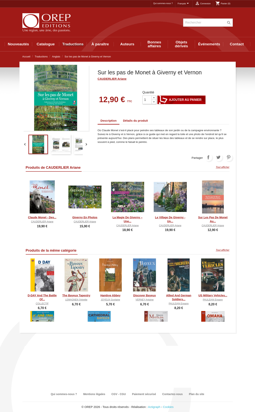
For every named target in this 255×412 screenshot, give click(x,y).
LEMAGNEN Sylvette (76, 299)
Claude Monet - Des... (42, 217)
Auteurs (127, 44)
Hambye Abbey (110, 295)
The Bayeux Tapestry (76, 295)
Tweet (218, 157)
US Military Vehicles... (212, 295)
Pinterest (228, 157)
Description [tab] (109, 120)
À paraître (100, 44)
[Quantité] (147, 100)
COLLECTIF (42, 303)
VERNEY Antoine (145, 299)
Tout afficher (222, 167)
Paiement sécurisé (144, 394)
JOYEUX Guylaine (110, 299)
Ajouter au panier (181, 99)
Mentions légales (94, 394)
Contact (237, 44)
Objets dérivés (181, 44)
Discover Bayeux (144, 295)
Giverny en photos (84, 217)
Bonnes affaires (154, 44)
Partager (208, 157)
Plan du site (196, 394)
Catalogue (46, 44)
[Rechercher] (208, 22)
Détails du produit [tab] (135, 120)
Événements (209, 44)
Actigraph (154, 406)
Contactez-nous (172, 394)
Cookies (168, 406)
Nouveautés (18, 44)
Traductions (73, 44)
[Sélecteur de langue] (184, 3)
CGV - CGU (118, 394)
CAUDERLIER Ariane (112, 78)
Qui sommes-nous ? (163, 3)
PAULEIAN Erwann (179, 303)
